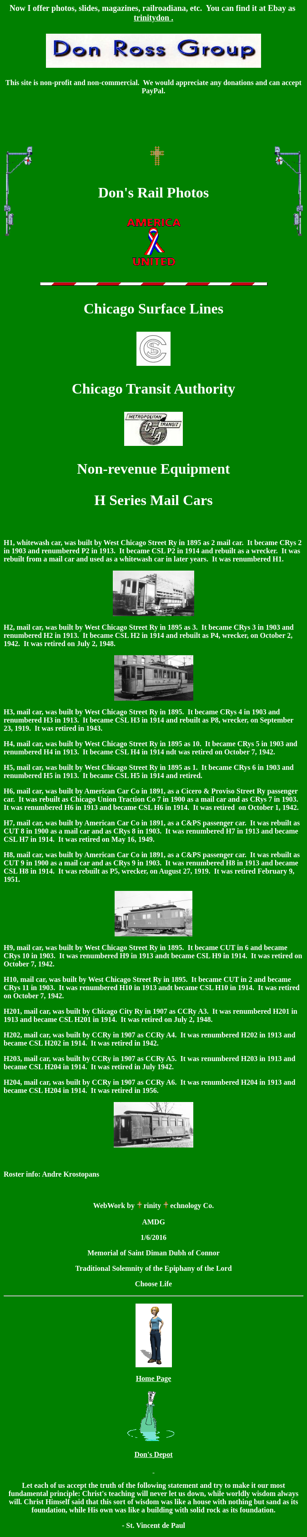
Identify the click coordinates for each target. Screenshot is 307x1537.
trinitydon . (153, 17)
